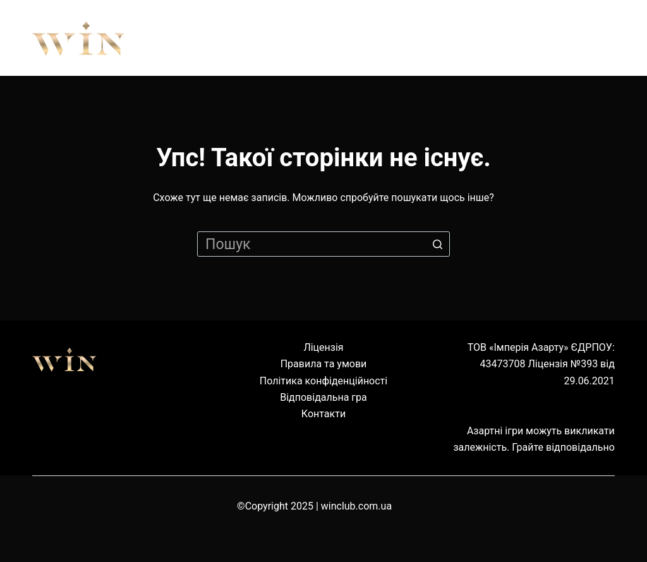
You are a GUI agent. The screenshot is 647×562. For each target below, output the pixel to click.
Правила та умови (324, 364)
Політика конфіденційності (323, 381)
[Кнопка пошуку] (437, 244)
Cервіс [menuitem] (598, 38)
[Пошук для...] (323, 244)
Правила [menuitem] (262, 38)
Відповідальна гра (323, 397)
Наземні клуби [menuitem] (493, 38)
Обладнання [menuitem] (367, 38)
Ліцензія (323, 347)
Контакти (323, 414)
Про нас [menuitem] (173, 38)
